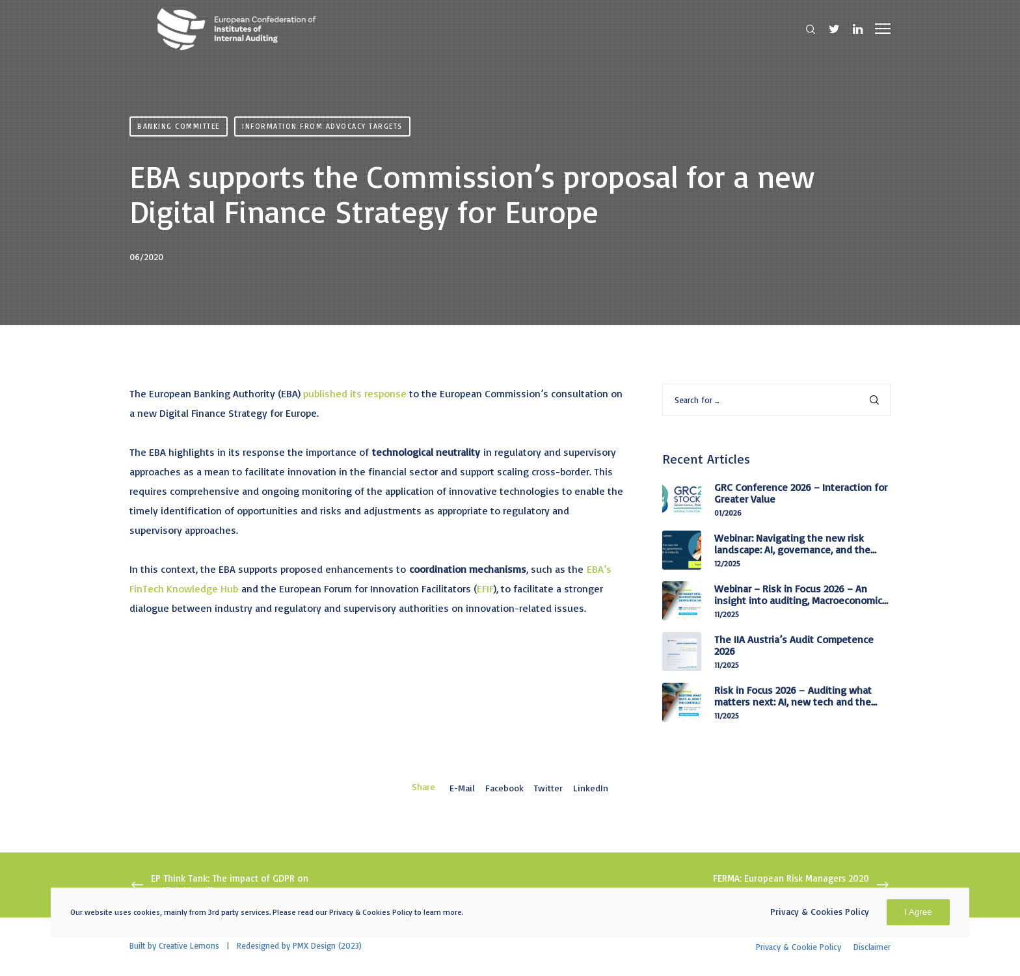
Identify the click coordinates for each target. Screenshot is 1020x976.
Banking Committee (178, 126)
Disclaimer (872, 947)
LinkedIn (590, 787)
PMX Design (314, 945)
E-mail (462, 787)
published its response (355, 393)
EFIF (485, 588)
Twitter (548, 787)
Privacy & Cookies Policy (819, 911)
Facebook (504, 787)
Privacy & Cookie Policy (798, 947)
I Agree (918, 912)
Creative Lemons (189, 945)
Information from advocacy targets (322, 126)
